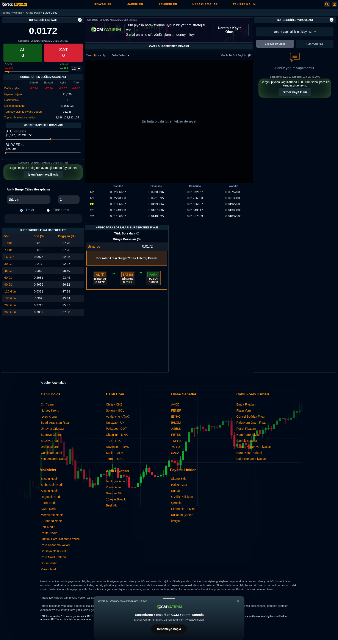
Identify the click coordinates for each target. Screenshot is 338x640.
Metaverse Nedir (52, 515)
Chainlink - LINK (117, 434)
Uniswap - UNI (115, 422)
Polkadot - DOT (116, 428)
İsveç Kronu (49, 416)
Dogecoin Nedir (51, 496)
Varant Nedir (49, 569)
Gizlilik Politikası (182, 496)
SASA (175, 452)
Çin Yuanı (47, 404)
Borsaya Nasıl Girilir (54, 551)
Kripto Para (33, 12)
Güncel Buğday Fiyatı (250, 416)
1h (108, 55)
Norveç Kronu (50, 410)
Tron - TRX (113, 440)
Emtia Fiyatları (246, 404)
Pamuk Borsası (246, 440)
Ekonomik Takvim (183, 509)
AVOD (175, 404)
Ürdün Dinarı (49, 446)
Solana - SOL (115, 410)
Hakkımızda (179, 484)
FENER (176, 410)
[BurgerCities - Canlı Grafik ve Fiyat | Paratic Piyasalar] (15, 4)
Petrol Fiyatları (246, 428)
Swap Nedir (48, 509)
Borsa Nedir (49, 563)
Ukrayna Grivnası (52, 428)
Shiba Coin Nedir (52, 484)
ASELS (176, 428)
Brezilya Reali (50, 440)
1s (95, 55)
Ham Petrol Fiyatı (248, 434)
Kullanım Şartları (182, 515)
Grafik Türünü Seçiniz (236, 55)
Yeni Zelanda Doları (54, 459)
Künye (175, 490)
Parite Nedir (49, 533)
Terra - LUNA (115, 459)
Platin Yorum (245, 410)
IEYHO (176, 416)
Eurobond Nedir (51, 521)
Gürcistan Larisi (51, 452)
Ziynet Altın (113, 487)
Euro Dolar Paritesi (249, 452)
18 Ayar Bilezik (116, 499)
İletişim (176, 521)
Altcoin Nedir (49, 490)
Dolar (30, 210)
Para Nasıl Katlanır (53, 557)
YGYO (175, 446)
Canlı (89, 55)
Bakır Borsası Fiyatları (251, 459)
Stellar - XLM (115, 452)
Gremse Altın (115, 493)
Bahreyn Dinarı (51, 434)
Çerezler (177, 503)
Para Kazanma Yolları (55, 545)
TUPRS (176, 440)
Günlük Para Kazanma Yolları (60, 539)
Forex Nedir (48, 503)
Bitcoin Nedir (49, 478)
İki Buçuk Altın (115, 481)
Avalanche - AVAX (118, 416)
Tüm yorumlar (314, 43)
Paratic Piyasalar (12, 12)
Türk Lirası (61, 210)
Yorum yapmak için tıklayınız (295, 31)
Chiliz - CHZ (114, 404)
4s (99, 55)
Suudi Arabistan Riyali (55, 422)
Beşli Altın (112, 505)
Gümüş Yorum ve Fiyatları (253, 446)
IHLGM (176, 422)
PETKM (176, 434)
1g (104, 55)
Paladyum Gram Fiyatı (251, 422)
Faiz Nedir (48, 527)
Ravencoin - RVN (117, 446)
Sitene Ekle (178, 478)
